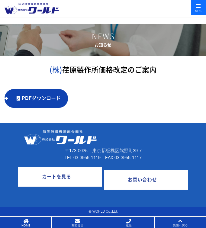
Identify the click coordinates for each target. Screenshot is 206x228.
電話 (129, 225)
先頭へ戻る (180, 225)
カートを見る (56, 177)
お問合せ (77, 225)
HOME (25, 225)
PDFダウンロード (39, 98)
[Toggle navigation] (198, 7)
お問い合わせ (142, 180)
